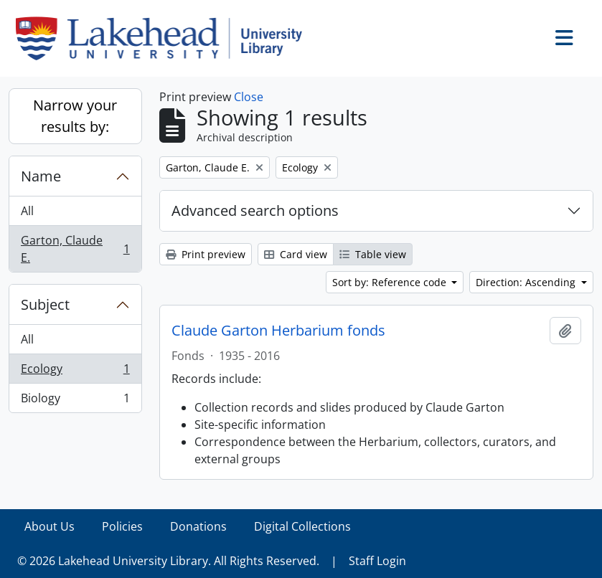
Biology (75, 400)
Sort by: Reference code (390, 282)
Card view (295, 254)
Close (248, 97)
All (27, 211)
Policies (122, 526)
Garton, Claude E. (75, 248)
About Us (49, 526)
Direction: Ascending (527, 282)
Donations (198, 526)
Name (41, 176)
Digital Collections (302, 526)
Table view (372, 254)
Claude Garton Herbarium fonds (278, 330)
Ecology (75, 372)
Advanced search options (255, 210)
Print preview (205, 254)
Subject (45, 304)
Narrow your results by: (75, 115)
